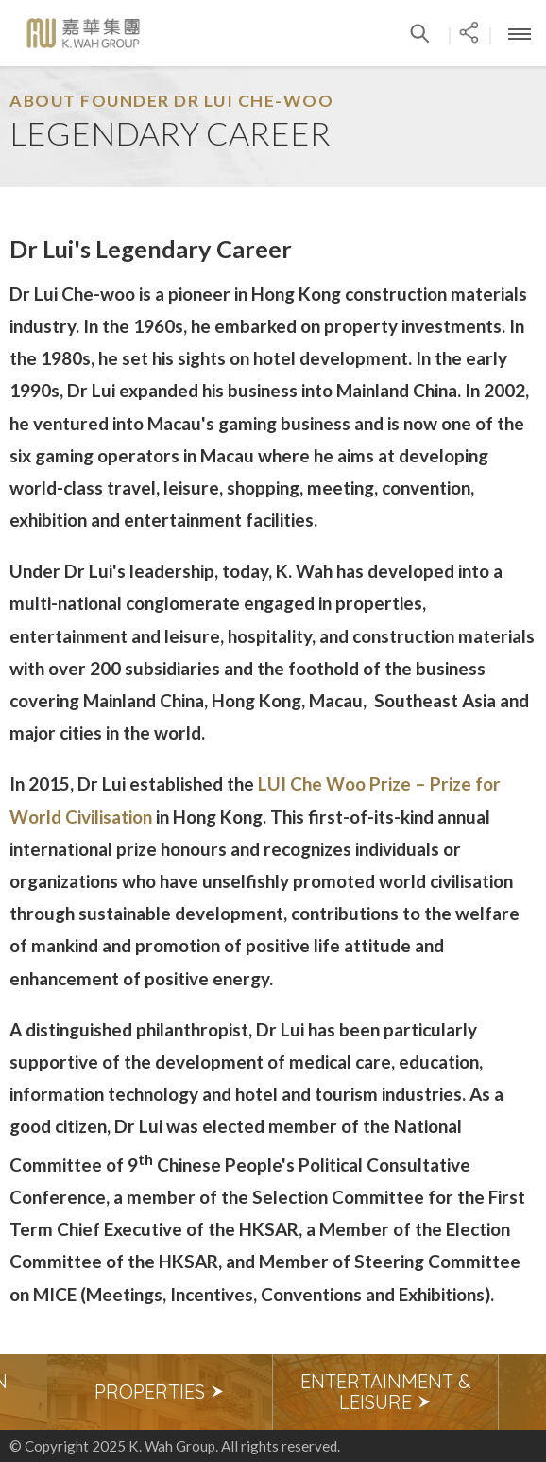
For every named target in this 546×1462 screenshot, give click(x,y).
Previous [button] (23, 1392)
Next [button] (522, 1392)
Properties (159, 1391)
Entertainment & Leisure (385, 1391)
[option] (160, 1392)
